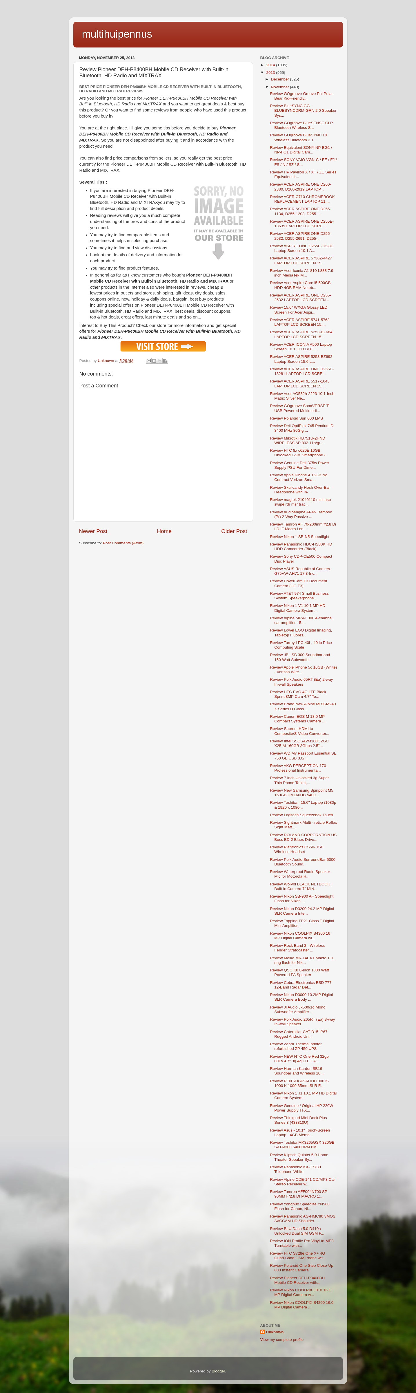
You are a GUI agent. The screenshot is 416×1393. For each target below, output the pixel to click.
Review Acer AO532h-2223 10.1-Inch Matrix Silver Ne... (302, 395)
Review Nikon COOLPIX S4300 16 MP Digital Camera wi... (300, 935)
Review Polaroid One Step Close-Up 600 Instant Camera (301, 1267)
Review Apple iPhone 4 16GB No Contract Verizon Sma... (298, 477)
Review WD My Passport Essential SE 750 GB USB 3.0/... (303, 755)
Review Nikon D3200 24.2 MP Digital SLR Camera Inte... (302, 911)
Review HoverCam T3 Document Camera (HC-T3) (298, 583)
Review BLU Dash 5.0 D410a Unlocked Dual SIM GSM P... (297, 1231)
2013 (271, 72)
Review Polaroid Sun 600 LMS (296, 418)
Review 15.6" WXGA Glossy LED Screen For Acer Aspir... (298, 309)
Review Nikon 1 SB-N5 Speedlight (299, 536)
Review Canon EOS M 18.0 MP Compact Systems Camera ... (297, 718)
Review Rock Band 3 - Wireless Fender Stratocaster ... (297, 947)
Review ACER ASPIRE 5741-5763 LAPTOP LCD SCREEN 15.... (300, 322)
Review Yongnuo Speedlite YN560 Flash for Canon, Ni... (299, 1206)
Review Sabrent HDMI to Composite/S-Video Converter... (299, 730)
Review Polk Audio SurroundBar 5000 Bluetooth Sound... (302, 861)
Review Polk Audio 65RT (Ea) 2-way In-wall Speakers (301, 681)
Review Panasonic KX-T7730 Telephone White (295, 1169)
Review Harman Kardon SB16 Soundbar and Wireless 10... (297, 1070)
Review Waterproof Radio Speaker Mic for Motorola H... (300, 874)
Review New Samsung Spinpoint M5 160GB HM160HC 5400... (301, 792)
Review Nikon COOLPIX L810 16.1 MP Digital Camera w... (300, 1292)
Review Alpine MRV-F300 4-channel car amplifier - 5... (301, 620)
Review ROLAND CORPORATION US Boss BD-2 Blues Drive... (303, 837)
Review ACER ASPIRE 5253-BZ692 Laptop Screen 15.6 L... (301, 358)
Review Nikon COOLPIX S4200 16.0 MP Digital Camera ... (301, 1304)
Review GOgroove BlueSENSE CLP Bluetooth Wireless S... (301, 125)
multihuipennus (117, 34)
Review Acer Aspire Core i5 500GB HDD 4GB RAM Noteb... (300, 285)
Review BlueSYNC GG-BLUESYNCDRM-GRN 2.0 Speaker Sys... (303, 110)
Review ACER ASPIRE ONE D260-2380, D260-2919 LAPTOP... (300, 186)
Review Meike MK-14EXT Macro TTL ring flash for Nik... (302, 960)
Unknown (275, 1332)
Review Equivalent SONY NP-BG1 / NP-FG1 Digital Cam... (301, 149)
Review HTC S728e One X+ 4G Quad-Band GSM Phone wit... (298, 1255)
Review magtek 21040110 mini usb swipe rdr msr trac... (300, 501)
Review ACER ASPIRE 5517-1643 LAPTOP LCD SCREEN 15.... (300, 383)
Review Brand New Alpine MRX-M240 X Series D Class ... (303, 706)
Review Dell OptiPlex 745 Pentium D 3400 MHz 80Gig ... (301, 428)
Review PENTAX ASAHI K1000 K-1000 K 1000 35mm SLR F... (299, 1083)
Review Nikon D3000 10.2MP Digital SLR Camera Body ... (301, 997)
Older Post (234, 531)
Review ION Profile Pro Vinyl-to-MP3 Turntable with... (302, 1243)
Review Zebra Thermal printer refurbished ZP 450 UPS (295, 1046)
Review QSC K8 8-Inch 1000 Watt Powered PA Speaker (299, 972)
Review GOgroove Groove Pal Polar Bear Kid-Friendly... (301, 95)
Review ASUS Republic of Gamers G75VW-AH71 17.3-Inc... (300, 571)
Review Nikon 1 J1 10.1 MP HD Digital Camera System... (303, 1095)
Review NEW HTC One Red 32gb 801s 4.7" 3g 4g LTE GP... (299, 1058)
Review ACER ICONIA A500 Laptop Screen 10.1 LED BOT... (301, 346)
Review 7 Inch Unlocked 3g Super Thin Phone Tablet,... (299, 780)
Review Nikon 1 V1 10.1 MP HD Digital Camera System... (297, 607)
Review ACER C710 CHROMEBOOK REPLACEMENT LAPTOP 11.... (302, 199)
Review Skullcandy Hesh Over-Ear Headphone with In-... (300, 489)
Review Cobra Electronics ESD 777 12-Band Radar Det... (300, 984)
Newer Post (93, 531)
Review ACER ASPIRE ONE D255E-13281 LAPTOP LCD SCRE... (302, 371)
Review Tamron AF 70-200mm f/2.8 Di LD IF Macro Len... (303, 526)
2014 (271, 65)
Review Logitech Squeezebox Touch (301, 815)
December (280, 79)
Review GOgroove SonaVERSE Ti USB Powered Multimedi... (300, 408)
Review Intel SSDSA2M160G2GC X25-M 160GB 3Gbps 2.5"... (299, 743)
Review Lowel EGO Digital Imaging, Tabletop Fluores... (301, 632)
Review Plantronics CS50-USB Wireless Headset (297, 849)
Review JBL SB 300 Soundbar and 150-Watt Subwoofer (300, 657)
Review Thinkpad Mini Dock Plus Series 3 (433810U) (298, 1120)
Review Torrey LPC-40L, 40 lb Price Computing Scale (301, 644)
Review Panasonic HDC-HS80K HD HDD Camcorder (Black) (301, 546)
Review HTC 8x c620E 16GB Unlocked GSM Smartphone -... (299, 452)
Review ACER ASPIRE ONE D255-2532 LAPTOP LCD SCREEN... (300, 297)
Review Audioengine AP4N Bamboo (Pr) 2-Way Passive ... (301, 514)
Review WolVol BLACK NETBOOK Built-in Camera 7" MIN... (300, 886)
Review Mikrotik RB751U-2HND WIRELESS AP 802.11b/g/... (297, 440)
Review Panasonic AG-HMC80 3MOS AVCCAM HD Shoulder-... (302, 1218)
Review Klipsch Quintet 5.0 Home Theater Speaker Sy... (299, 1157)
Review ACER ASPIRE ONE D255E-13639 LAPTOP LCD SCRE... (302, 223)
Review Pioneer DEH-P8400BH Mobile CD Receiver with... (297, 1280)
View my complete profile (282, 1339)
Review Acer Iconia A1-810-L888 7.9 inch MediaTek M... (301, 272)
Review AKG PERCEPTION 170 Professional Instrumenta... (298, 768)
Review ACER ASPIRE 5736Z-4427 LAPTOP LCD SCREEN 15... (301, 260)
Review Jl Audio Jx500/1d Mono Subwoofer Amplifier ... (297, 1009)
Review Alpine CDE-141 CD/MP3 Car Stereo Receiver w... (302, 1181)
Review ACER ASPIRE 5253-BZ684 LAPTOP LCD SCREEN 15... (301, 334)
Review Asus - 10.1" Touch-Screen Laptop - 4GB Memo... (300, 1132)
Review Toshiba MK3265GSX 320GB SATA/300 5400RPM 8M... (302, 1144)
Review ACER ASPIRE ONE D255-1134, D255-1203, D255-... (300, 211)
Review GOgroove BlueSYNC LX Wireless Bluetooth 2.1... (299, 137)
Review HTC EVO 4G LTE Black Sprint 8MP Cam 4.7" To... (298, 694)
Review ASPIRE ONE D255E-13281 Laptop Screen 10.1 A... (301, 248)
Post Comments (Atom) (123, 543)
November (280, 87)
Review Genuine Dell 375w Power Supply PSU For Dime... (299, 465)
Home (164, 531)
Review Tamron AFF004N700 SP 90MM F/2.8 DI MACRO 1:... (298, 1193)
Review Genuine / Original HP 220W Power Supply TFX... (301, 1107)
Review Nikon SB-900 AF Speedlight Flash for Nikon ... (301, 898)
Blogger (218, 1371)
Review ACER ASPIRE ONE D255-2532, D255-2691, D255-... (300, 235)
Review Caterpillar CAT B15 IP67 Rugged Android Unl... (298, 1034)
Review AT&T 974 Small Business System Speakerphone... (299, 595)
